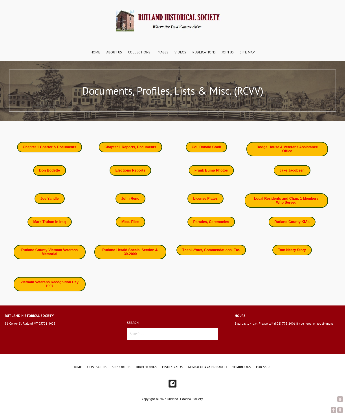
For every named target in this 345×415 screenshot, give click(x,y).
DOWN (340, 410)
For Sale (263, 367)
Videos (180, 52)
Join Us (228, 52)
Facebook (172, 384)
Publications (204, 52)
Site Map (247, 52)
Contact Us (96, 367)
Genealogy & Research (207, 367)
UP (333, 410)
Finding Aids (172, 367)
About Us (114, 52)
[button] (49, 147)
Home (95, 52)
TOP (340, 399)
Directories (146, 367)
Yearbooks (241, 367)
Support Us (121, 367)
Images (162, 52)
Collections (139, 52)
